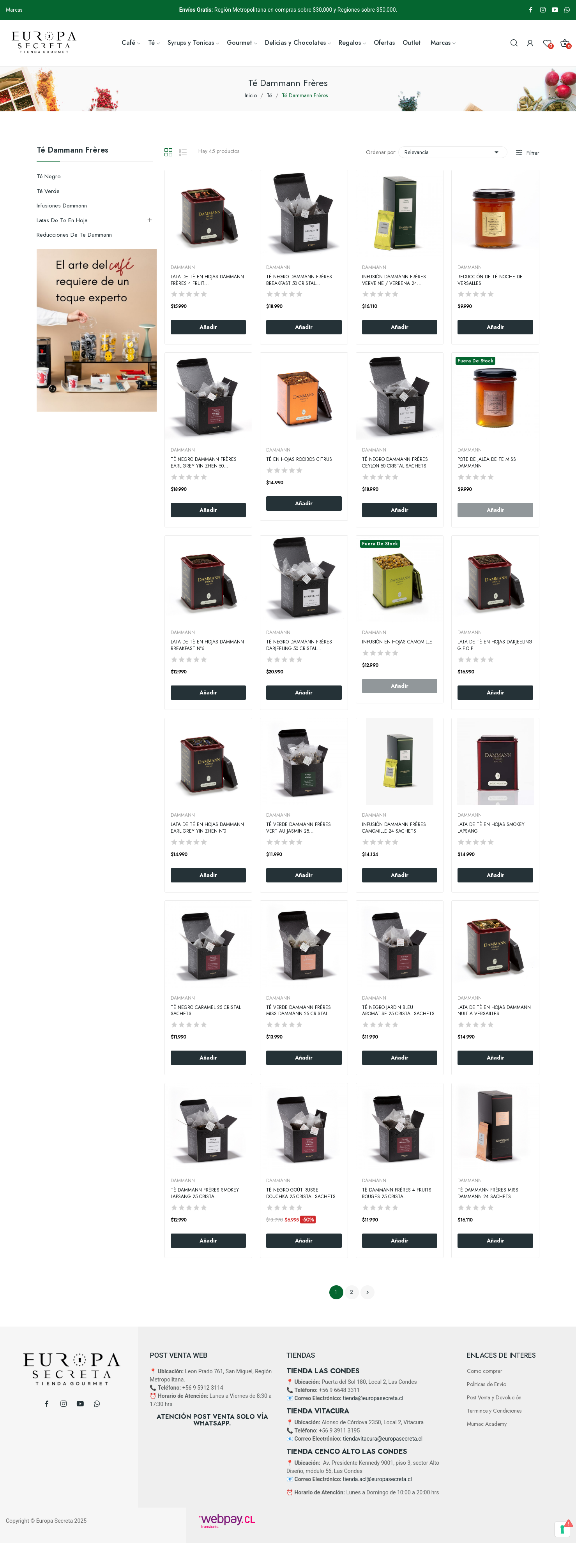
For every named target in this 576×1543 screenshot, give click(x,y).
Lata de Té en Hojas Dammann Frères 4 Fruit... (207, 280)
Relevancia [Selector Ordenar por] (453, 152)
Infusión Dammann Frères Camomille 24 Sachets (394, 828)
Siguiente (367, 1292)
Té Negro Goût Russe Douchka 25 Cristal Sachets (301, 1193)
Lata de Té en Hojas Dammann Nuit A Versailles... (494, 1011)
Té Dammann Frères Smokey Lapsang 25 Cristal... (205, 1193)
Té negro (49, 176)
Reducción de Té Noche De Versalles (490, 280)
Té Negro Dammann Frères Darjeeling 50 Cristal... (299, 645)
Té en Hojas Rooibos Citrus (299, 459)
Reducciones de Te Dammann (74, 234)
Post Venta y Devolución (494, 1397)
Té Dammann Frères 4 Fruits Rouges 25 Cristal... (396, 1193)
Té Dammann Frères (72, 151)
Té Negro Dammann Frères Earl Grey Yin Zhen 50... (204, 462)
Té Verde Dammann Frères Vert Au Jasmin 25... (298, 828)
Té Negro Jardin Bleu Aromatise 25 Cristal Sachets (398, 1011)
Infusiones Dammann (62, 205)
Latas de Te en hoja (62, 220)
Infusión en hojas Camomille (397, 642)
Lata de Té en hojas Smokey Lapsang (491, 828)
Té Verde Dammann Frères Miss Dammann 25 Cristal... (299, 1011)
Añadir (208, 327)
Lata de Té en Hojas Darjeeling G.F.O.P (495, 645)
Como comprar (484, 1371)
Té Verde (48, 191)
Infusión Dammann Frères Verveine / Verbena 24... (394, 280)
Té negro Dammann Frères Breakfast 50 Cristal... (299, 280)
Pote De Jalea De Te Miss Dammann (487, 462)
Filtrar (532, 153)
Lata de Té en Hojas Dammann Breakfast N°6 (207, 645)
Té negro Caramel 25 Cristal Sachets (206, 1011)
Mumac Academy (487, 1424)
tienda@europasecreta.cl (373, 1398)
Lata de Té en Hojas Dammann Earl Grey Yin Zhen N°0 (207, 828)
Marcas (14, 10)
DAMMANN (183, 267)
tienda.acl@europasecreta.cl (377, 1479)
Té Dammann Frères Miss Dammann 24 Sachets (488, 1193)
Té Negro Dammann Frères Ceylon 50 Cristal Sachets (395, 462)
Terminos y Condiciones (494, 1411)
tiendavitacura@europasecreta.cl (382, 1439)
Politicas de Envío (486, 1384)
